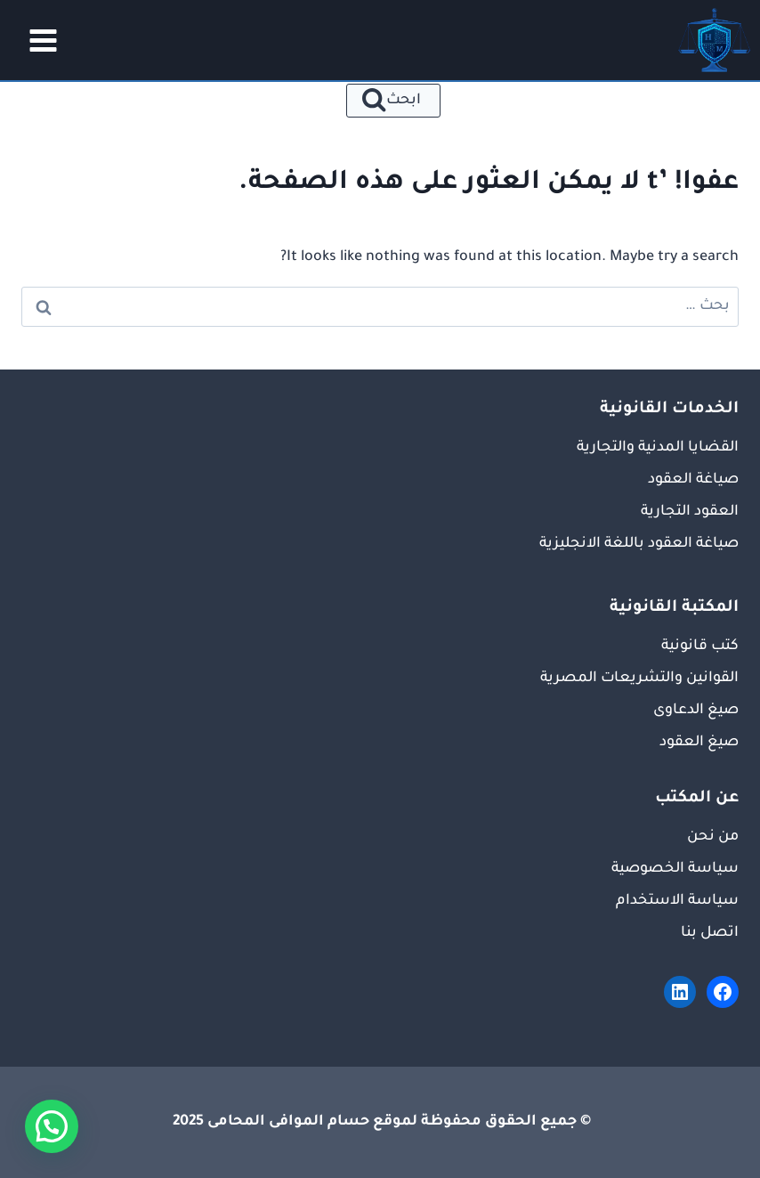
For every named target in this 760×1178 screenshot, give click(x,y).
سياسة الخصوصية (675, 869)
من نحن (713, 837)
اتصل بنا (710, 933)
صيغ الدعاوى (696, 711)
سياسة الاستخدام (677, 901)
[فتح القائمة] (37, 40)
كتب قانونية (700, 646)
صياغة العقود (693, 480)
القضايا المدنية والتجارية (658, 448)
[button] (51, 1126)
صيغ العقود (699, 743)
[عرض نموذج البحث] (393, 101)
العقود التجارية (690, 512)
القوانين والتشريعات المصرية (639, 678)
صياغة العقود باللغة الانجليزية (639, 544)
